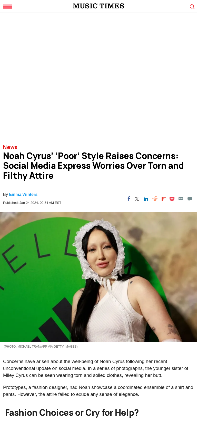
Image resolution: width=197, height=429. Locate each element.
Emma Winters (23, 194)
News (10, 147)
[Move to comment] (190, 198)
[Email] (181, 198)
